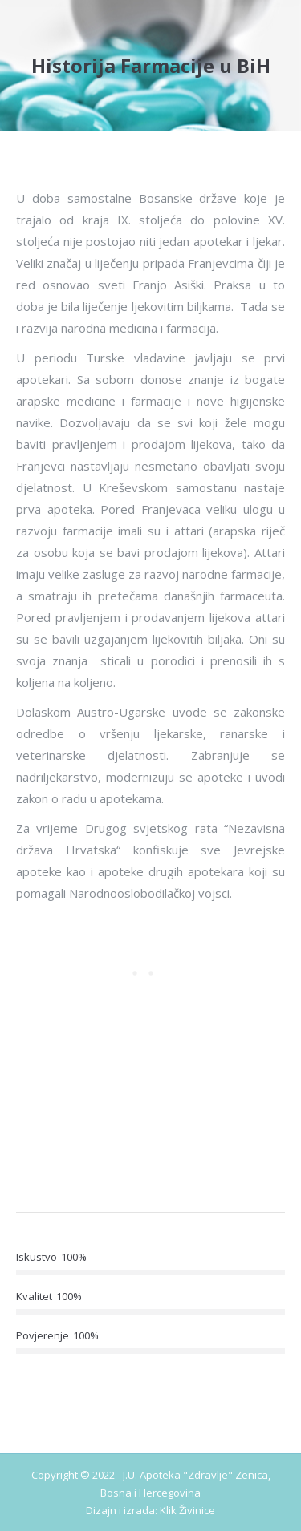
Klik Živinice (187, 1510)
